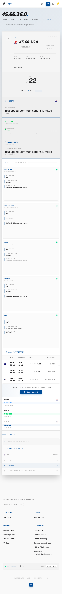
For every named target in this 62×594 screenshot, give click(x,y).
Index (4, 19)
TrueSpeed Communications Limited (52, 47)
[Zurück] (8, 38)
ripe (16, 47)
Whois (35, 19)
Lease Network (31, 392)
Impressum (38, 578)
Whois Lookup (8, 530)
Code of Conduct (40, 534)
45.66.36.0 (38, 47)
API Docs (6, 543)
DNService (7, 517)
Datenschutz (19, 578)
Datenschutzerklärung (42, 543)
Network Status (8, 539)
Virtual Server (39, 517)
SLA (47, 578)
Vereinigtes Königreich (26, 47)
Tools (14, 19)
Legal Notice (38, 530)
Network (24, 19)
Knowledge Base (9, 534)
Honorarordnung (40, 539)
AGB (28, 578)
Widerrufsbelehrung (41, 547)
